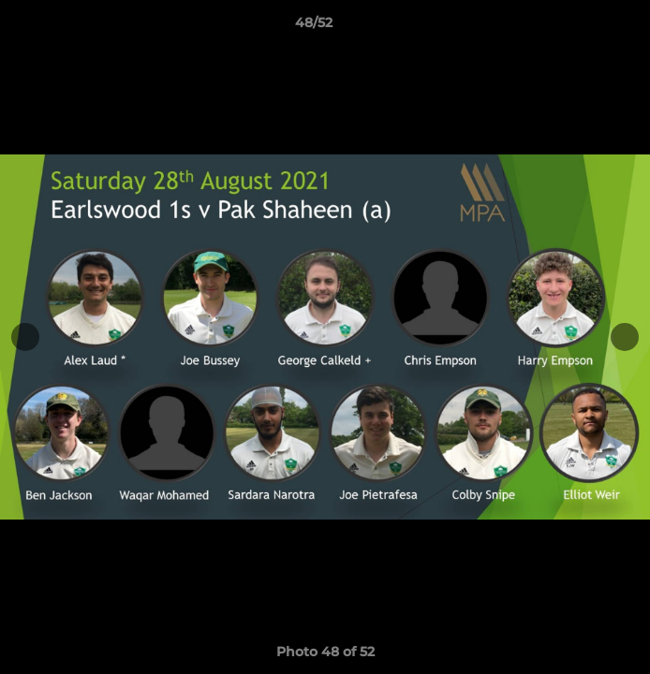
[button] (582, 27)
